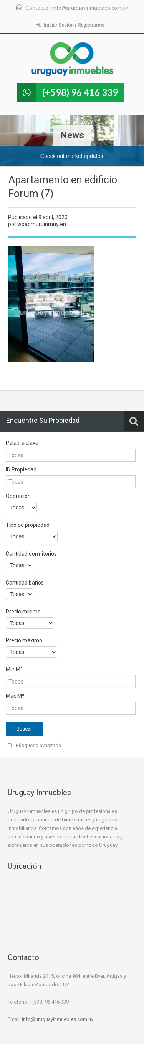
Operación (18, 496)
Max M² (15, 696)
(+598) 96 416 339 (80, 92)
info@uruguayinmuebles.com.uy (90, 7)
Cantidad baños (25, 583)
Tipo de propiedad (28, 525)
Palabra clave (22, 443)
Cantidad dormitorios (31, 554)
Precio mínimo (23, 611)
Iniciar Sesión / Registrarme (70, 25)
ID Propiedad (21, 469)
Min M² (14, 669)
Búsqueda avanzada (34, 745)
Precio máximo (24, 640)
